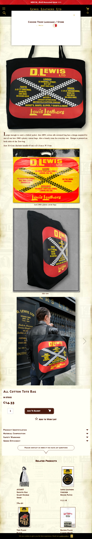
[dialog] (46, 269)
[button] (39, 25)
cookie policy (64, 536)
